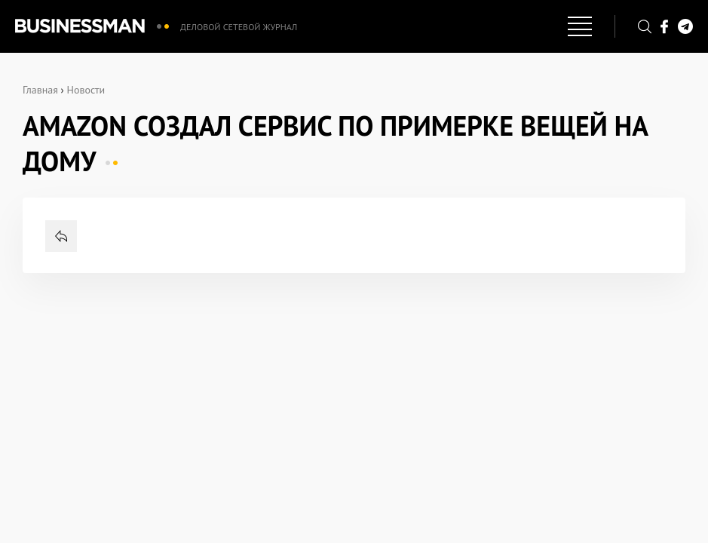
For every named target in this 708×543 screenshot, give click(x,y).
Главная (40, 90)
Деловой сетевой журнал (238, 26)
